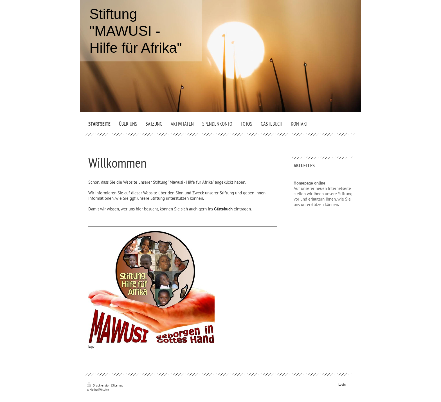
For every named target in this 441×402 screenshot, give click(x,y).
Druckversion (99, 385)
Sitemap (117, 385)
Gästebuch (223, 209)
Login (342, 385)
